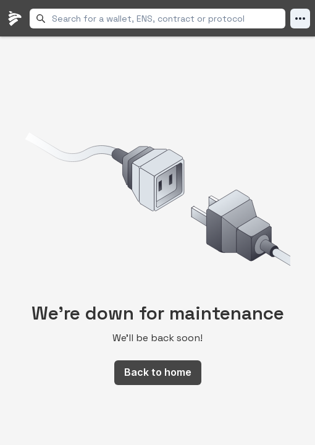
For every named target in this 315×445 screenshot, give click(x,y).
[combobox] (166, 18)
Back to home (157, 372)
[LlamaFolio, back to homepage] (15, 18)
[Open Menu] (300, 18)
